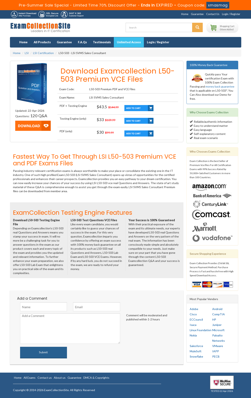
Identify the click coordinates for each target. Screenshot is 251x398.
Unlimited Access (129, 42)
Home (184, 14)
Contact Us (212, 14)
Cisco (193, 314)
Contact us (45, 377)
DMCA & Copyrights (96, 377)
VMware (217, 346)
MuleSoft (195, 351)
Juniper (217, 324)
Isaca (193, 324)
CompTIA (218, 314)
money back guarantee (220, 86)
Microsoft (218, 330)
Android (217, 309)
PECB (216, 356)
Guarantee (197, 14)
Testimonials (102, 42)
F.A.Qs (82, 42)
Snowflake (196, 356)
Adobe (194, 309)
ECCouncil (196, 319)
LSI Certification (43, 53)
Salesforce (196, 346)
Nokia (193, 335)
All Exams (30, 377)
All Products (42, 42)
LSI (27, 53)
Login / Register (231, 14)
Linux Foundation (200, 330)
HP (214, 319)
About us (60, 377)
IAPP (215, 351)
